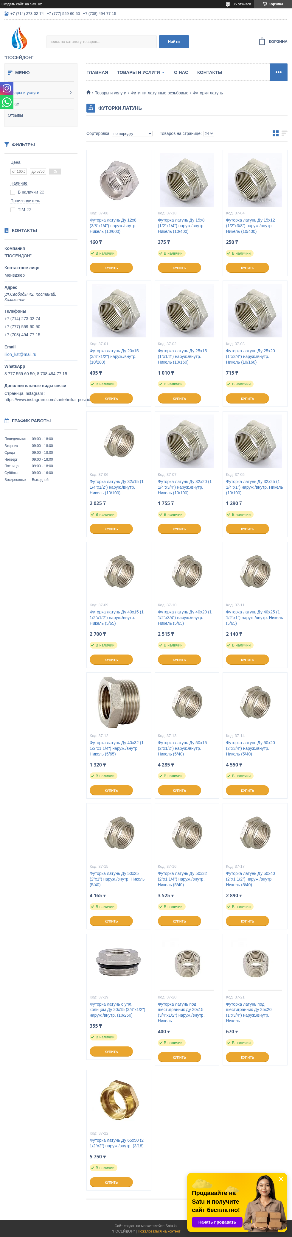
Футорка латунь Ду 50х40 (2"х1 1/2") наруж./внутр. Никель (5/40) (250, 879)
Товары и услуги (23, 92)
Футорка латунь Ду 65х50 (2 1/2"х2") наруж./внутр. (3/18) (117, 1143)
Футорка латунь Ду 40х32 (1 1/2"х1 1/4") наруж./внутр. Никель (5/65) (117, 748)
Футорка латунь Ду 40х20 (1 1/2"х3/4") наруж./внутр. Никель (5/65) (185, 618)
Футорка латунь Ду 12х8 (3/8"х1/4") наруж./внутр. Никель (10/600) (113, 226)
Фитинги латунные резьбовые (160, 93)
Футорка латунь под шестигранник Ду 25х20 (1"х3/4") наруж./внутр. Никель (248, 1012)
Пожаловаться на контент (159, 1231)
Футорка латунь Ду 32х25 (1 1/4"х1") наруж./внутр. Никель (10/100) (254, 487)
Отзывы (15, 115)
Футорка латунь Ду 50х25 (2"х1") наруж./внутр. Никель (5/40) (117, 879)
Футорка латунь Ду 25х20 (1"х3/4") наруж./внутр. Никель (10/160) (250, 356)
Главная (97, 72)
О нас (13, 104)
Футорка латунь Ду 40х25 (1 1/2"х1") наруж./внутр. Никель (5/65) (254, 618)
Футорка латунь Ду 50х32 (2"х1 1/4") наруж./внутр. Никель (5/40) (182, 879)
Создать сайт (12, 4)
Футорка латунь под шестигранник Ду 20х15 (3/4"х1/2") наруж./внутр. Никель (181, 1012)
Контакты (209, 72)
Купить (111, 268)
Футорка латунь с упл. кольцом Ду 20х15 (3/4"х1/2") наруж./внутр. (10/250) (117, 1010)
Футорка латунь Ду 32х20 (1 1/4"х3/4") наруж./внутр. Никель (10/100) (185, 487)
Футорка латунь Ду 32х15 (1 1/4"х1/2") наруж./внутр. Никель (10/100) (117, 487)
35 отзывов (242, 4)
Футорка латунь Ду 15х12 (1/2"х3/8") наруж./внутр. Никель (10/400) (250, 226)
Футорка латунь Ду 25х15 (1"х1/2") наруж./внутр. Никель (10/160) (182, 356)
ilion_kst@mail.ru (20, 354)
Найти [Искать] (174, 41)
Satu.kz (171, 1226)
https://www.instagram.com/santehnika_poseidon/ (50, 399)
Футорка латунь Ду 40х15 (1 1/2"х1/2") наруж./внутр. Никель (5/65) (117, 618)
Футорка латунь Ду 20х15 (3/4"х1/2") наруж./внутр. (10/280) (114, 356)
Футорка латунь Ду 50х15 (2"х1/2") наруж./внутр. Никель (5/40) (182, 748)
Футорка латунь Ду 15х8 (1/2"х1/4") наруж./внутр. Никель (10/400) (181, 226)
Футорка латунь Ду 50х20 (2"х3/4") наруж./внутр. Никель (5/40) (250, 748)
